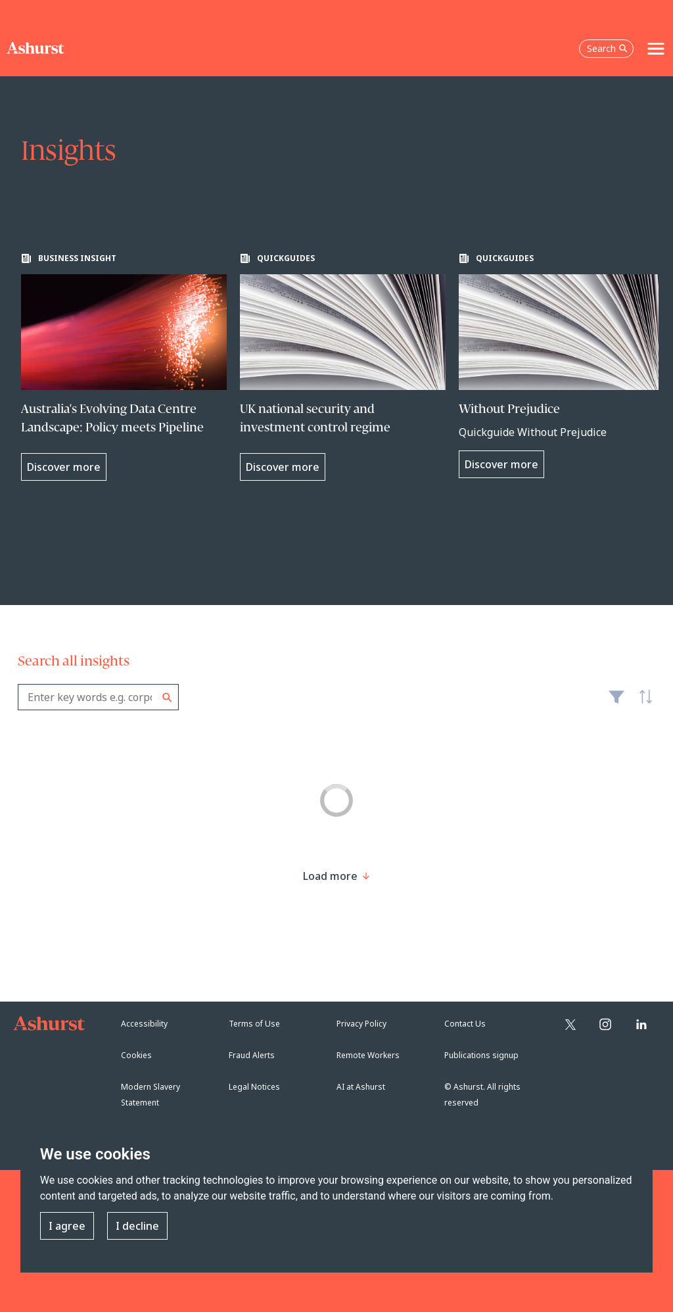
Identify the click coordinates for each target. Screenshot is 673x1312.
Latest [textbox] (642, 703)
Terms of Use (254, 1023)
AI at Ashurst (360, 1086)
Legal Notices (254, 1086)
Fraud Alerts (252, 1055)
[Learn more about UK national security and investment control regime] (342, 367)
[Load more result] (330, 876)
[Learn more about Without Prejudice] (561, 365)
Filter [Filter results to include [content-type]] (616, 702)
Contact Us (465, 1023)
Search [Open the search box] (607, 48)
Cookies (136, 1055)
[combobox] (98, 697)
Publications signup (481, 1055)
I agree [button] (67, 1226)
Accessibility (144, 1023)
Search (167, 697)
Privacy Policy (361, 1023)
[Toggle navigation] (655, 48)
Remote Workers (368, 1055)
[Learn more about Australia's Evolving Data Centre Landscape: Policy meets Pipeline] (123, 367)
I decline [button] (137, 1226)
